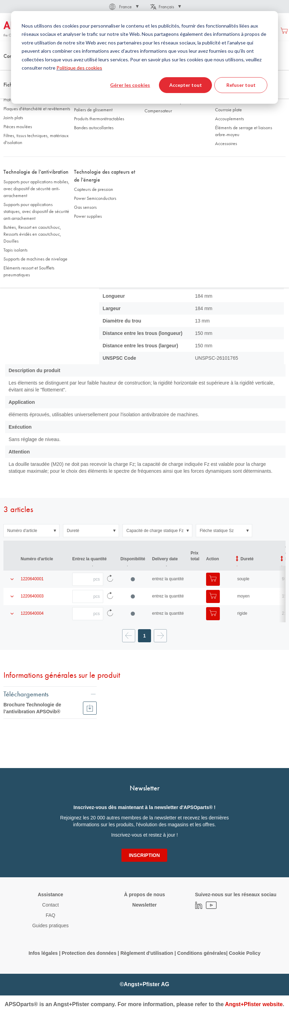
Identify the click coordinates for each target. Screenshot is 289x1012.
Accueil (10, 68)
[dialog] (144, 57)
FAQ (50, 915)
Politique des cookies (79, 68)
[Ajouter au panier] (213, 572)
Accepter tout (185, 85)
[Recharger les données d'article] (110, 572)
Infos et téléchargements (160, 122)
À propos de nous (144, 894)
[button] (123, 6)
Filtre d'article (94, 122)
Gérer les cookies (130, 85)
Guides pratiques (50, 925)
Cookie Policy (244, 953)
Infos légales (43, 953)
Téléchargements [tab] (26, 687)
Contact (50, 905)
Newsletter (144, 905)
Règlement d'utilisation (146, 953)
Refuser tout (241, 85)
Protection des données (89, 953)
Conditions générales (201, 953)
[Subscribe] (144, 855)
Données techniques (34, 122)
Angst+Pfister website (254, 1004)
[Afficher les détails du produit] (12, 572)
